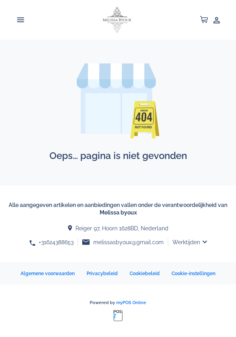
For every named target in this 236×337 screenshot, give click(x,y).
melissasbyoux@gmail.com (128, 242)
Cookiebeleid (145, 273)
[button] (204, 21)
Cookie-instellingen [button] (193, 273)
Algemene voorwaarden (48, 273)
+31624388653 (56, 242)
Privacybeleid (102, 273)
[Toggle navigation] (21, 20)
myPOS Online (131, 302)
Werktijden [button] (186, 242)
